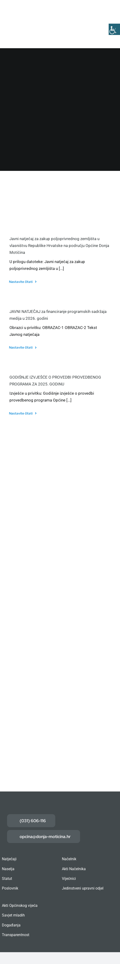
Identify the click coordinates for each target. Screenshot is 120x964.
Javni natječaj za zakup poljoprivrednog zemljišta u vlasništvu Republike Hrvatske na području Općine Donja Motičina (59, 245)
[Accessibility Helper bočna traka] (114, 29)
